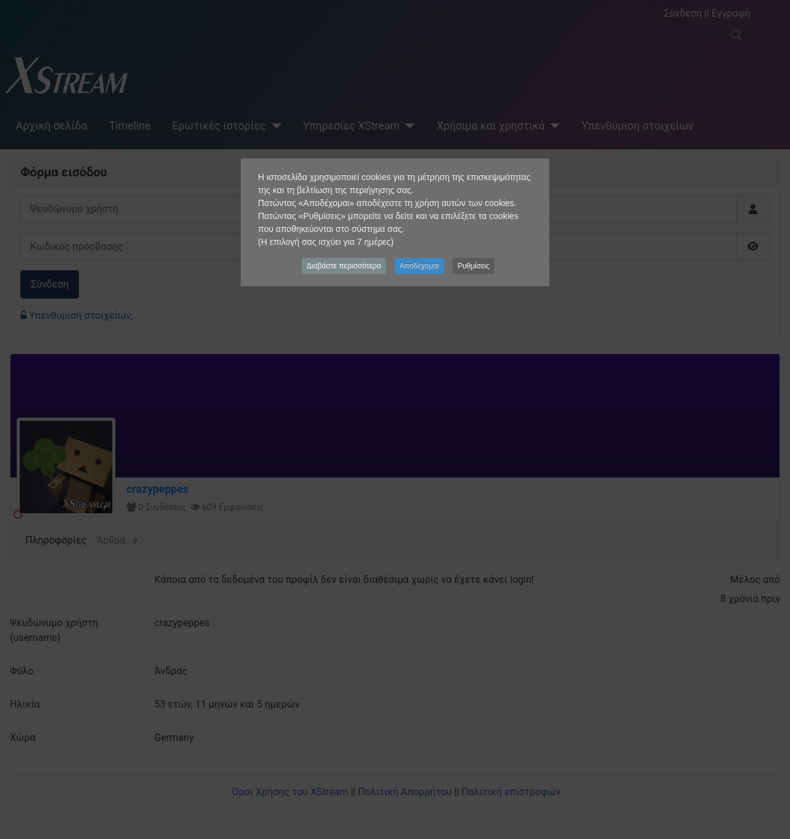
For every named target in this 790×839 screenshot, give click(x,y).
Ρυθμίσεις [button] (473, 266)
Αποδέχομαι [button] (419, 266)
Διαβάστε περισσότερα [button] (344, 266)
